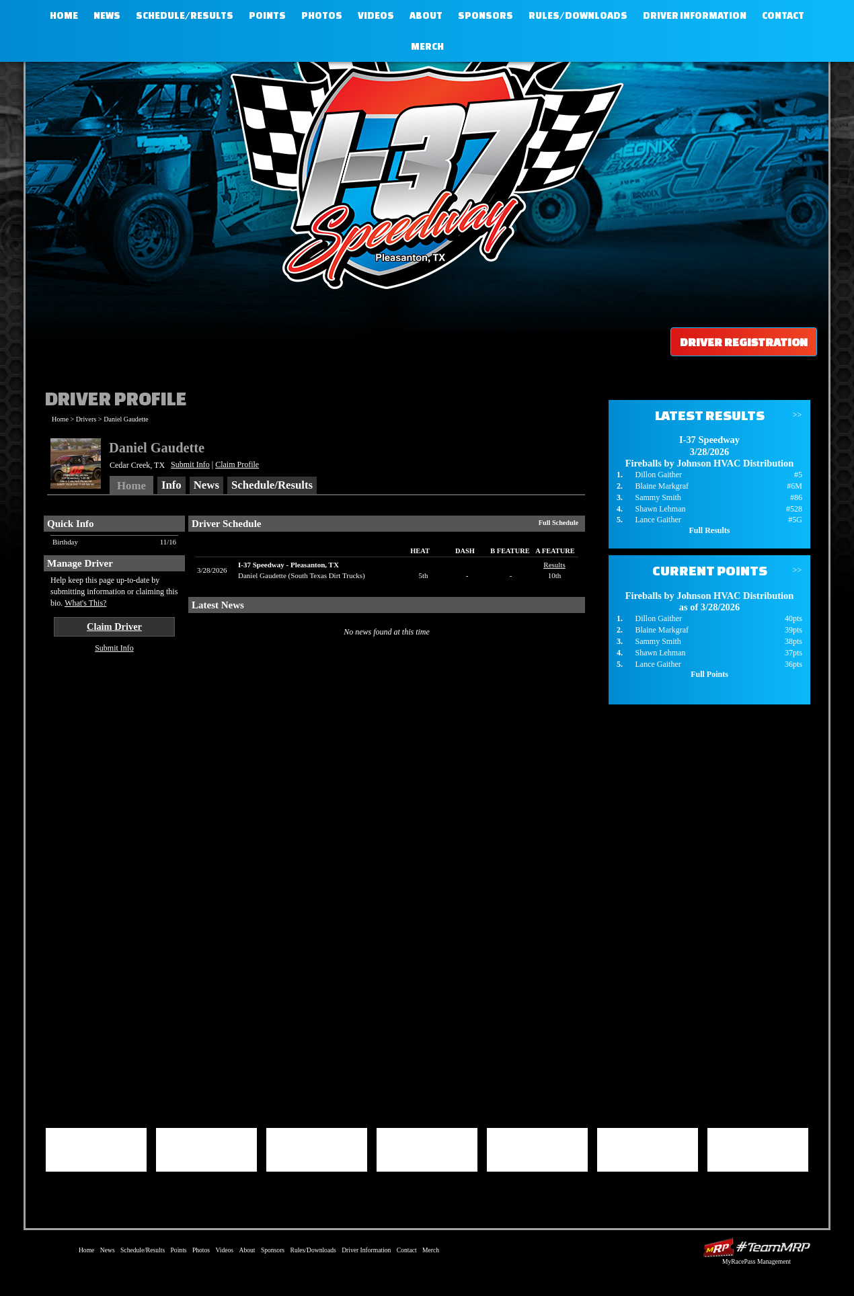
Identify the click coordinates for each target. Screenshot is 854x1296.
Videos (376, 15)
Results (554, 565)
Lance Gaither (658, 519)
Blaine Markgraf (662, 486)
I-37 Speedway (423, 171)
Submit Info (190, 464)
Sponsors (485, 15)
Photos (321, 15)
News (106, 15)
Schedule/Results (184, 15)
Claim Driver (114, 626)
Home (64, 15)
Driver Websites (756, 1247)
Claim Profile (237, 464)
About (426, 15)
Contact (783, 15)
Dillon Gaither (658, 474)
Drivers (86, 419)
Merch (427, 46)
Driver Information (694, 15)
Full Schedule (558, 522)
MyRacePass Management (756, 1261)
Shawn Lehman (660, 509)
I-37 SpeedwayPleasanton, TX (288, 565)
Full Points (709, 674)
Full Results (709, 530)
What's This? (85, 603)
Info (171, 485)
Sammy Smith (658, 497)
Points (267, 15)
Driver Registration (744, 341)
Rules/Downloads (578, 15)
